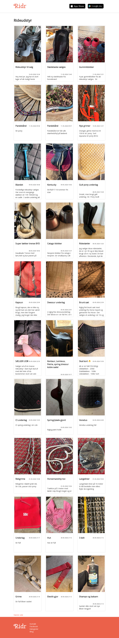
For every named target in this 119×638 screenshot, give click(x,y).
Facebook (34, 626)
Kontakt (33, 624)
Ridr (20, 6)
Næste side (18, 615)
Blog (31, 631)
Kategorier (34, 629)
